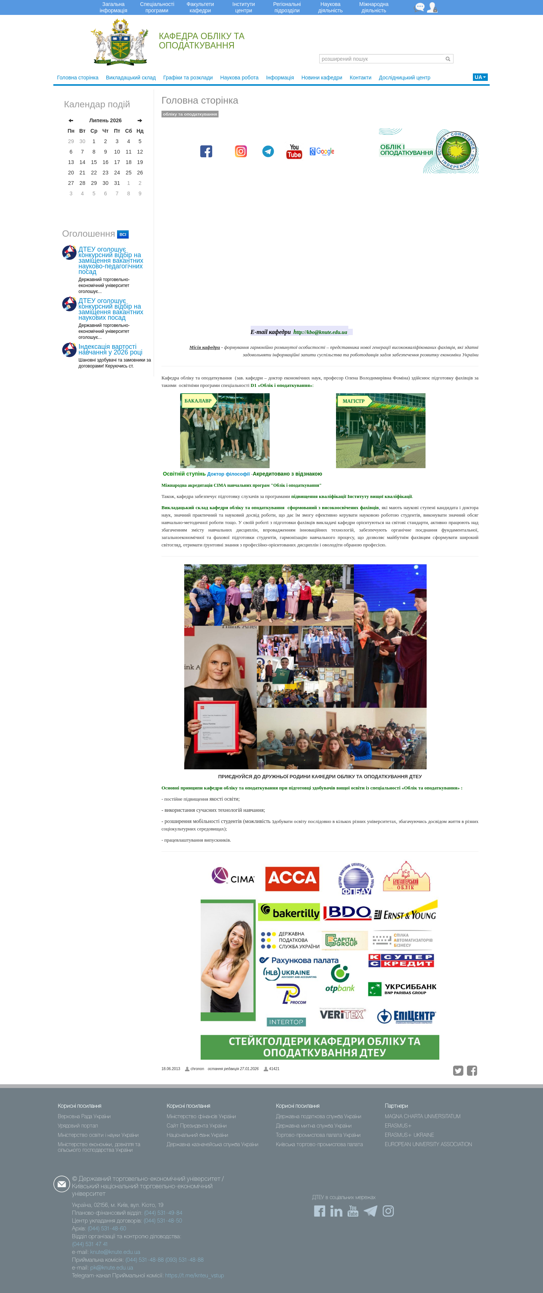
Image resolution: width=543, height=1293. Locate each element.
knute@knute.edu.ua (115, 1252)
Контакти (360, 78)
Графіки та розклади (188, 78)
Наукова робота (239, 78)
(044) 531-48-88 (144, 1260)
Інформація (280, 78)
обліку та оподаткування (190, 114)
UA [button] (480, 77)
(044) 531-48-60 (107, 1228)
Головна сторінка (77, 78)
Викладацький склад (131, 78)
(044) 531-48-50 (163, 1221)
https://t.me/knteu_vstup (194, 1275)
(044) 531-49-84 (163, 1213)
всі (123, 234)
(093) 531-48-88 (184, 1260)
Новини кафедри (321, 78)
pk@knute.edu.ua (111, 1268)
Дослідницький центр (404, 78)
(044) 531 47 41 (90, 1244)
